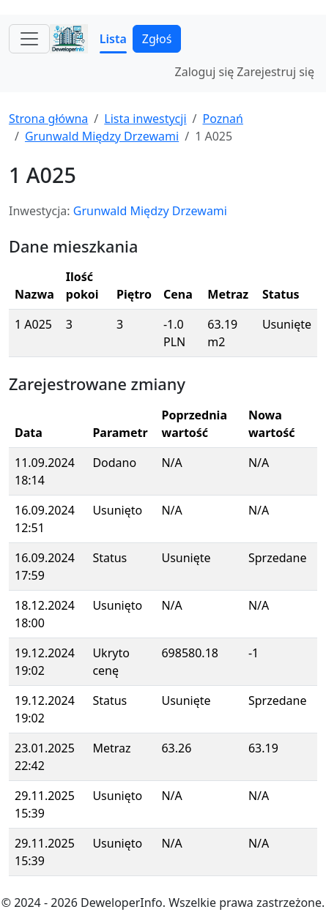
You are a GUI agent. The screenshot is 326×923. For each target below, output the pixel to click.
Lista (113, 39)
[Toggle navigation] (29, 38)
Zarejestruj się (275, 72)
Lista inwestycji (145, 119)
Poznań (222, 119)
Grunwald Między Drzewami (102, 136)
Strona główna (48, 119)
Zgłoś (156, 39)
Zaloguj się (204, 72)
